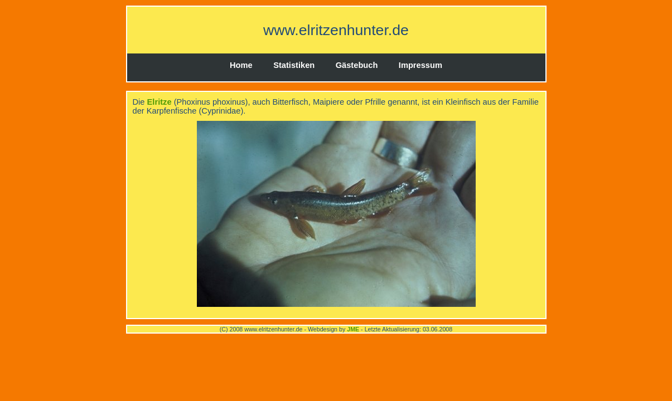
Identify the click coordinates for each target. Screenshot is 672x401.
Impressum (420, 65)
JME (353, 329)
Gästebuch (357, 65)
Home (241, 65)
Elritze (159, 101)
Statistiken (294, 65)
